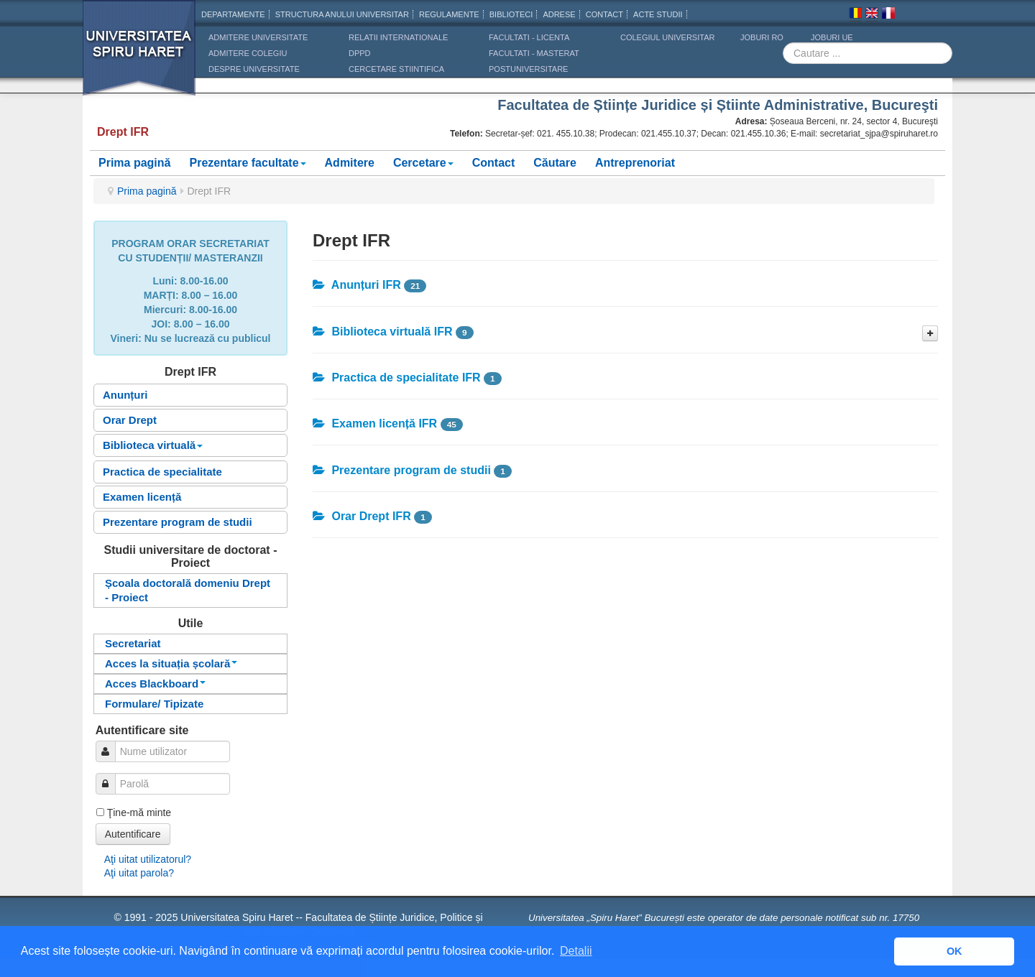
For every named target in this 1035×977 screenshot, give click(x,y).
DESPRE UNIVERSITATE (254, 69)
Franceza (888, 15)
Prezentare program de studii (177, 522)
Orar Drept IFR (362, 516)
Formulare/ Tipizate (154, 704)
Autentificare (133, 834)
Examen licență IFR (375, 423)
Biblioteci (511, 14)
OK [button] (954, 951)
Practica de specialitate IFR (397, 377)
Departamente (233, 14)
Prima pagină (134, 163)
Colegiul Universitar (667, 37)
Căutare (554, 163)
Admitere (349, 163)
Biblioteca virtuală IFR (382, 331)
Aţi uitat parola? (139, 873)
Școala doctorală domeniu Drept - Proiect (187, 590)
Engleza (871, 15)
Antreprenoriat (635, 163)
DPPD (360, 53)
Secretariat (133, 643)
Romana (855, 15)
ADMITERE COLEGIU (247, 53)
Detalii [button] (576, 951)
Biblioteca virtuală (153, 445)
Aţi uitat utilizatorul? (147, 859)
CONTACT (604, 14)
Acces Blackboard (155, 683)
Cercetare (423, 163)
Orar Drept (130, 420)
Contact (493, 163)
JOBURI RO (761, 37)
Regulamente (449, 14)
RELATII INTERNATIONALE (398, 37)
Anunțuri (125, 395)
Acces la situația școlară (171, 663)
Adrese (559, 14)
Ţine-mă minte (139, 812)
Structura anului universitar (342, 14)
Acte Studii (657, 14)
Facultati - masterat (534, 53)
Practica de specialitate (162, 472)
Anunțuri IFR (357, 285)
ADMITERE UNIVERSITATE (258, 37)
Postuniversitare (528, 69)
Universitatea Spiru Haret (139, 57)
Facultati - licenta (529, 37)
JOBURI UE (832, 37)
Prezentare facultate (247, 163)
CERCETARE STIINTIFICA (396, 69)
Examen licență (142, 497)
